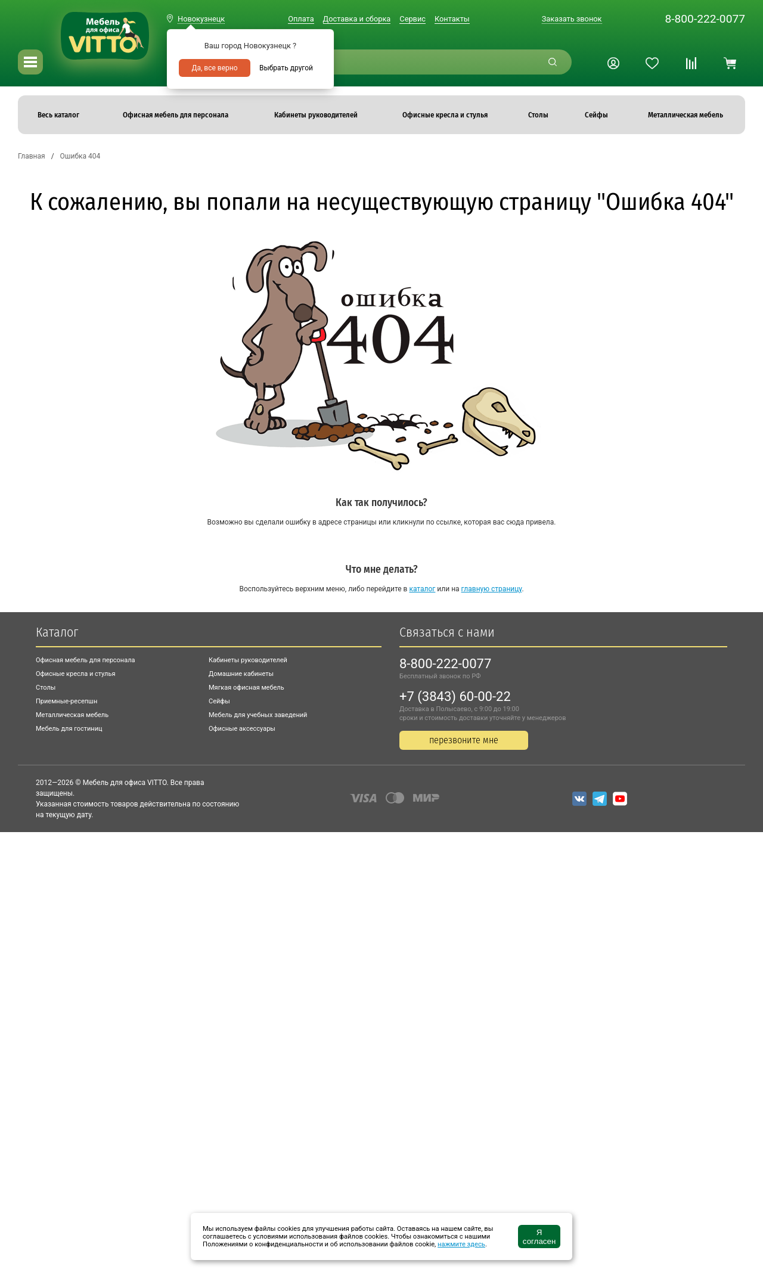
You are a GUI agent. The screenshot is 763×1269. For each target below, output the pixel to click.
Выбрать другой (286, 68)
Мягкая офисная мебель (246, 687)
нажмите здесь (461, 1244)
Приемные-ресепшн (66, 701)
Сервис (412, 18)
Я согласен (539, 1237)
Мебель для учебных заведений (258, 715)
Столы (45, 687)
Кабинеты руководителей (248, 660)
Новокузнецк (201, 18)
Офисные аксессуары (242, 729)
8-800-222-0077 (705, 19)
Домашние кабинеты (241, 674)
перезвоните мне (463, 740)
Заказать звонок (572, 18)
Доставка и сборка (357, 18)
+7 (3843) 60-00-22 (455, 696)
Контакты (452, 18)
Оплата (301, 18)
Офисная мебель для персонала (85, 660)
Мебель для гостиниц (69, 729)
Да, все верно (214, 68)
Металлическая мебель (72, 715)
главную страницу (491, 589)
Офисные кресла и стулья (75, 674)
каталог (422, 589)
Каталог (57, 632)
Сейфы (219, 701)
